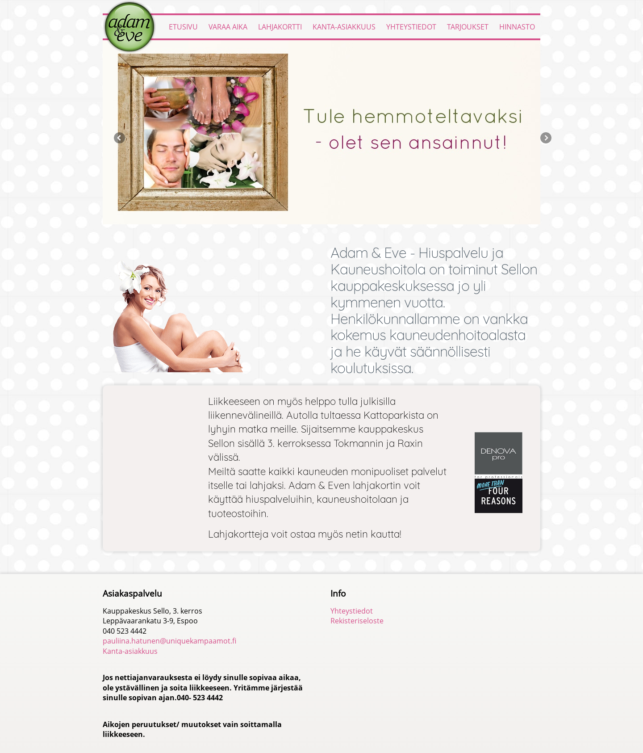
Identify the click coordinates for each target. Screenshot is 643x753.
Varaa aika (228, 27)
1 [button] (305, 231)
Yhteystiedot (411, 27)
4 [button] (335, 231)
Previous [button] (119, 137)
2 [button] (315, 231)
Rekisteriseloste (357, 621)
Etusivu (183, 27)
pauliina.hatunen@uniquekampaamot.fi (169, 641)
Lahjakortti (280, 27)
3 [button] (325, 231)
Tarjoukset (468, 27)
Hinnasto (517, 27)
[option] (321, 132)
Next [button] (545, 137)
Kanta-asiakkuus (344, 27)
